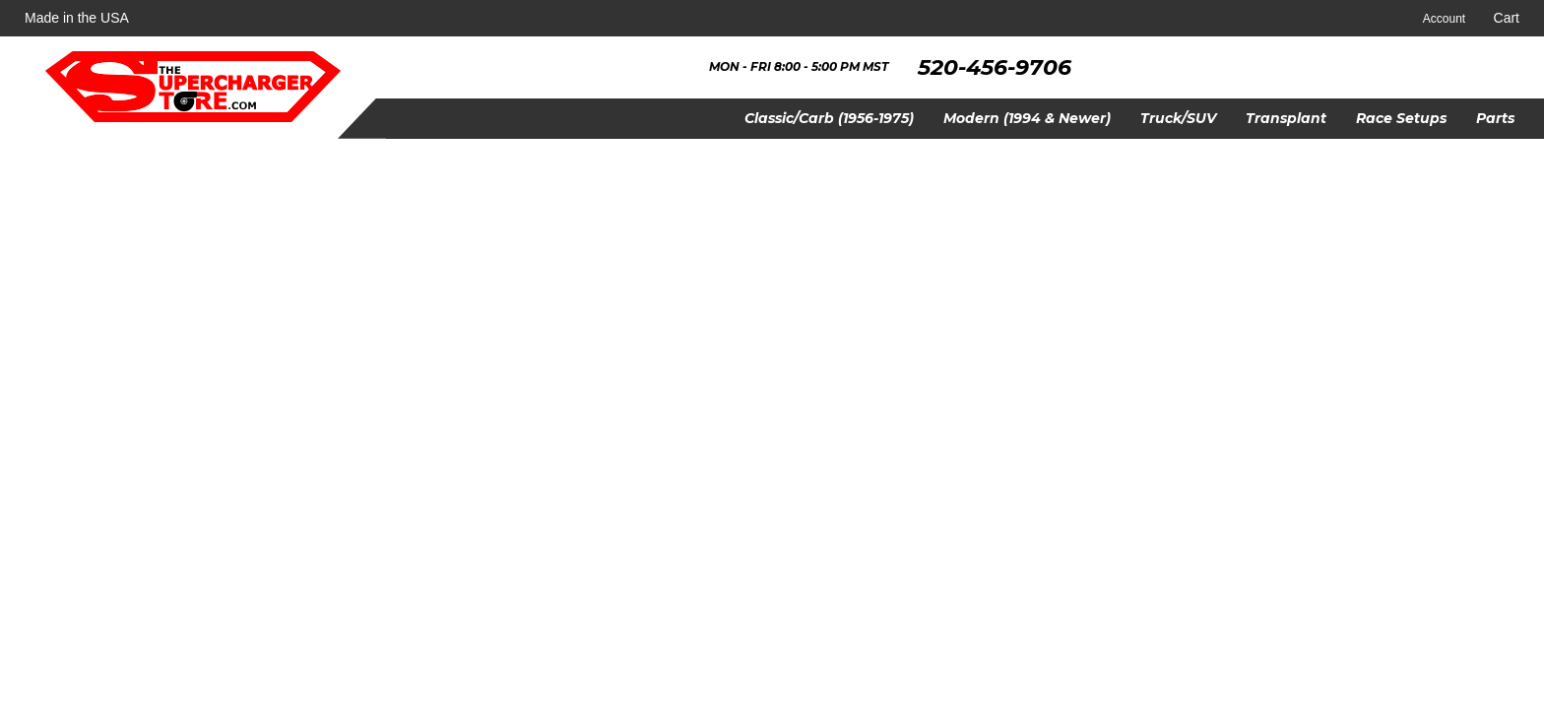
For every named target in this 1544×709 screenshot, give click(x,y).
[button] (829, 118)
